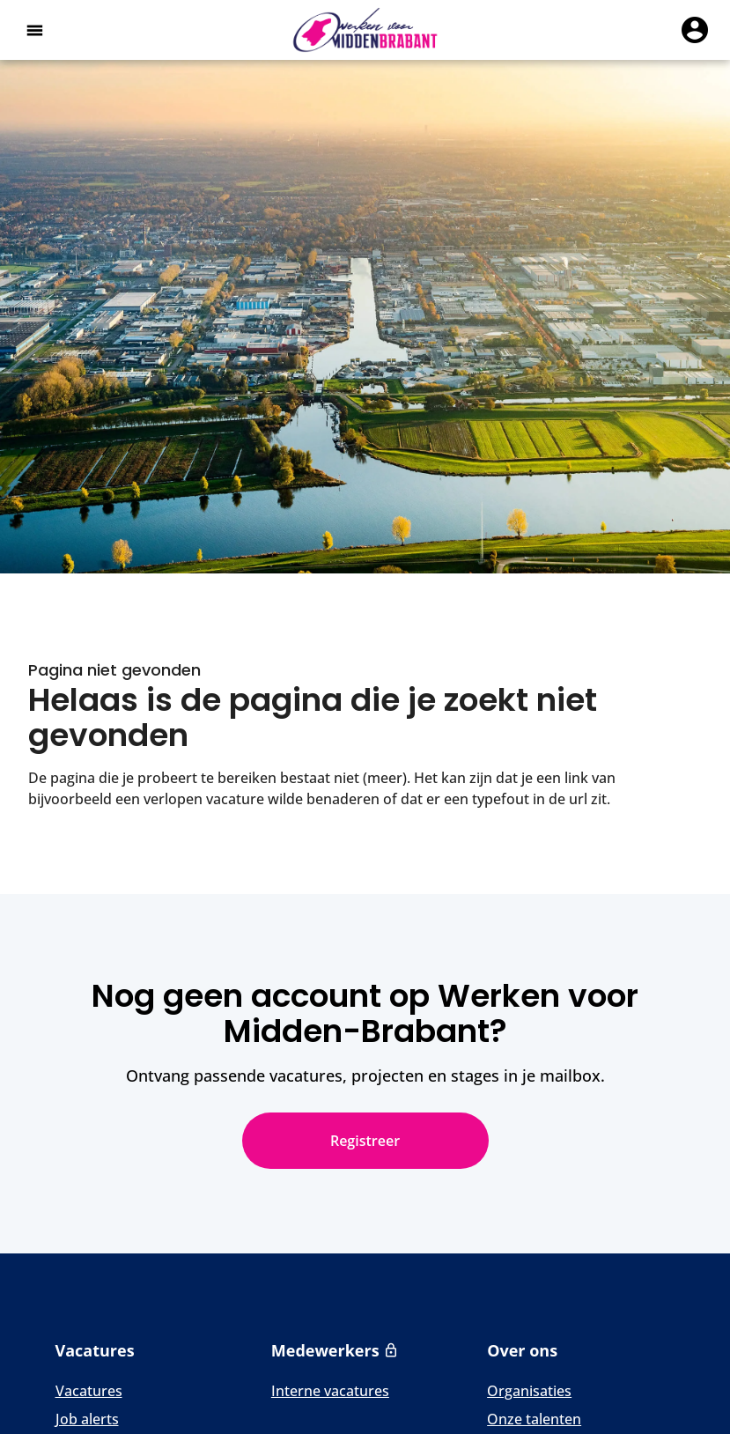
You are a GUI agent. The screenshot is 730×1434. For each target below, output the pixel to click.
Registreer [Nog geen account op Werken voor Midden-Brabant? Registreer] (365, 1140)
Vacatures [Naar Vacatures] (88, 1391)
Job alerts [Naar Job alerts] (87, 1419)
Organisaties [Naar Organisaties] (529, 1391)
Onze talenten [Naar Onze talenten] (534, 1419)
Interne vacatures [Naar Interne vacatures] (330, 1391)
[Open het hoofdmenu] (34, 30)
